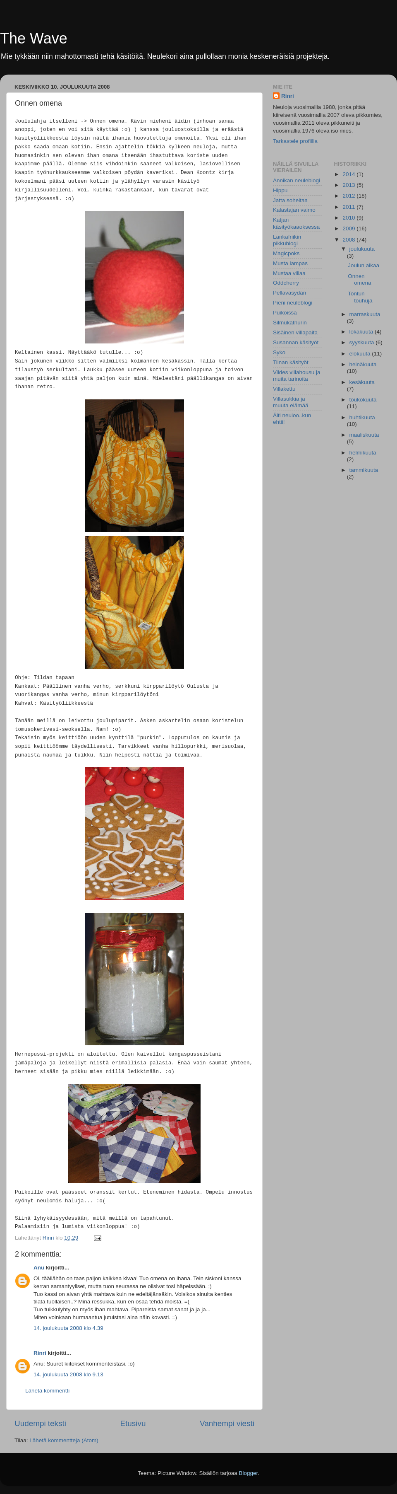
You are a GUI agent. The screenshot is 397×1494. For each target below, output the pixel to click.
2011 (349, 207)
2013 (349, 185)
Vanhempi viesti (227, 1423)
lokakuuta (362, 332)
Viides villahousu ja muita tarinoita (296, 375)
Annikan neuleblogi (296, 180)
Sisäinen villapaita (295, 332)
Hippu (280, 190)
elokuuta (360, 354)
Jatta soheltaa (290, 200)
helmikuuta (362, 453)
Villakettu (284, 389)
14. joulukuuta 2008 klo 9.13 (68, 1374)
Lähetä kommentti (47, 1391)
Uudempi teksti (40, 1423)
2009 (349, 228)
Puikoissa (285, 312)
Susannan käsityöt (295, 342)
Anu (38, 1267)
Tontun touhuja (360, 296)
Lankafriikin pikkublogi (287, 240)
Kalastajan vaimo (294, 210)
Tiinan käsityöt (291, 362)
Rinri (39, 1353)
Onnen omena (359, 279)
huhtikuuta (362, 417)
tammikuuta (363, 470)
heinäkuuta (363, 364)
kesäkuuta (362, 382)
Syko (279, 352)
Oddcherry (286, 283)
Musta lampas (290, 263)
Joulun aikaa (363, 265)
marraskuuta (364, 314)
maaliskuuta (364, 435)
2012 (349, 196)
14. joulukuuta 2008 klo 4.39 (68, 1328)
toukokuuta (363, 399)
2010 (349, 218)
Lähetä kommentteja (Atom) (63, 1440)
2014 (349, 174)
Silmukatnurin (290, 322)
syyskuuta (362, 342)
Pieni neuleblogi (292, 303)
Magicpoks (286, 253)
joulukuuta (362, 249)
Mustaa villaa (289, 273)
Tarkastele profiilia (295, 141)
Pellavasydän (289, 293)
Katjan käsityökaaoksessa (296, 223)
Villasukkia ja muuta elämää (291, 402)
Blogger (248, 1473)
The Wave (33, 38)
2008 (349, 240)
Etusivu (133, 1423)
